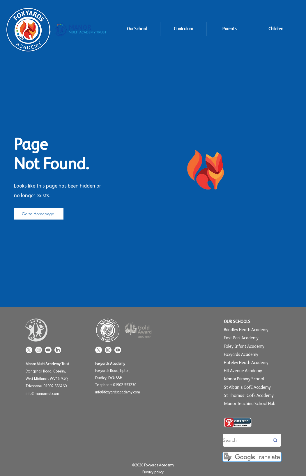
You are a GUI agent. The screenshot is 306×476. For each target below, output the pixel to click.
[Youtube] (48, 350)
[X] (29, 350)
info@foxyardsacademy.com (117, 392)
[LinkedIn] (57, 350)
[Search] (242, 440)
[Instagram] (38, 350)
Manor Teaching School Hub (249, 404)
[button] (137, 29)
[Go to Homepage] (38, 214)
